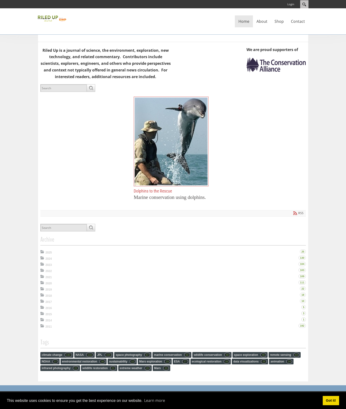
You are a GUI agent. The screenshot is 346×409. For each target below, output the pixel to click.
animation (281, 361)
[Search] (63, 88)
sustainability (122, 361)
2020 (49, 283)
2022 (49, 271)
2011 (49, 326)
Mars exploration (154, 361)
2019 (49, 289)
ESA (181, 361)
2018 (49, 295)
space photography (133, 355)
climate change (57, 355)
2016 (49, 308)
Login (290, 4)
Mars (161, 368)
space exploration (250, 355)
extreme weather (135, 368)
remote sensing (284, 355)
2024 (49, 258)
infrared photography (60, 368)
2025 (49, 252)
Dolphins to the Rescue (171, 141)
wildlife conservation (212, 355)
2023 (49, 265)
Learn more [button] (154, 400)
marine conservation (172, 355)
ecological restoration (211, 361)
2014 (49, 320)
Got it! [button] (331, 400)
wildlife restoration (99, 368)
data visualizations (250, 361)
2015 (49, 314)
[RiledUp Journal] (52, 18)
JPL (104, 355)
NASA (84, 355)
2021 (49, 277)
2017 (49, 302)
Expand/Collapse (42, 251)
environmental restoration (83, 361)
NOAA (50, 361)
